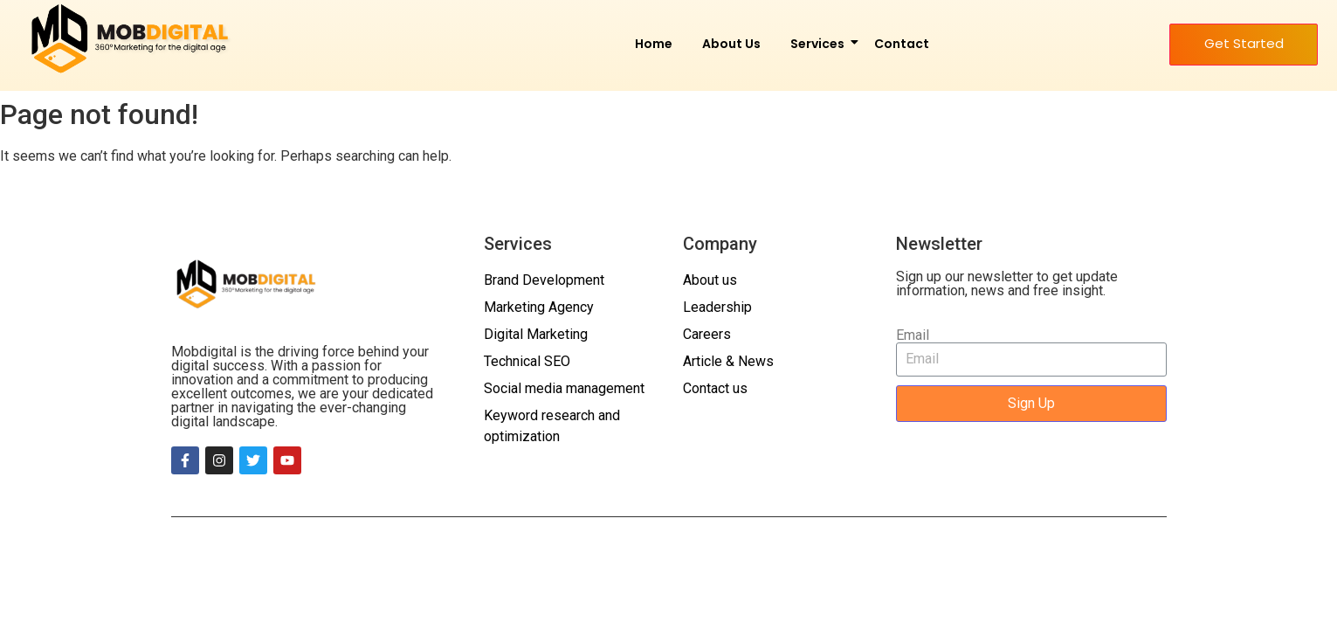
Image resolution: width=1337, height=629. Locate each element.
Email (912, 335)
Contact (901, 43)
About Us (731, 43)
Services (820, 43)
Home (653, 43)
